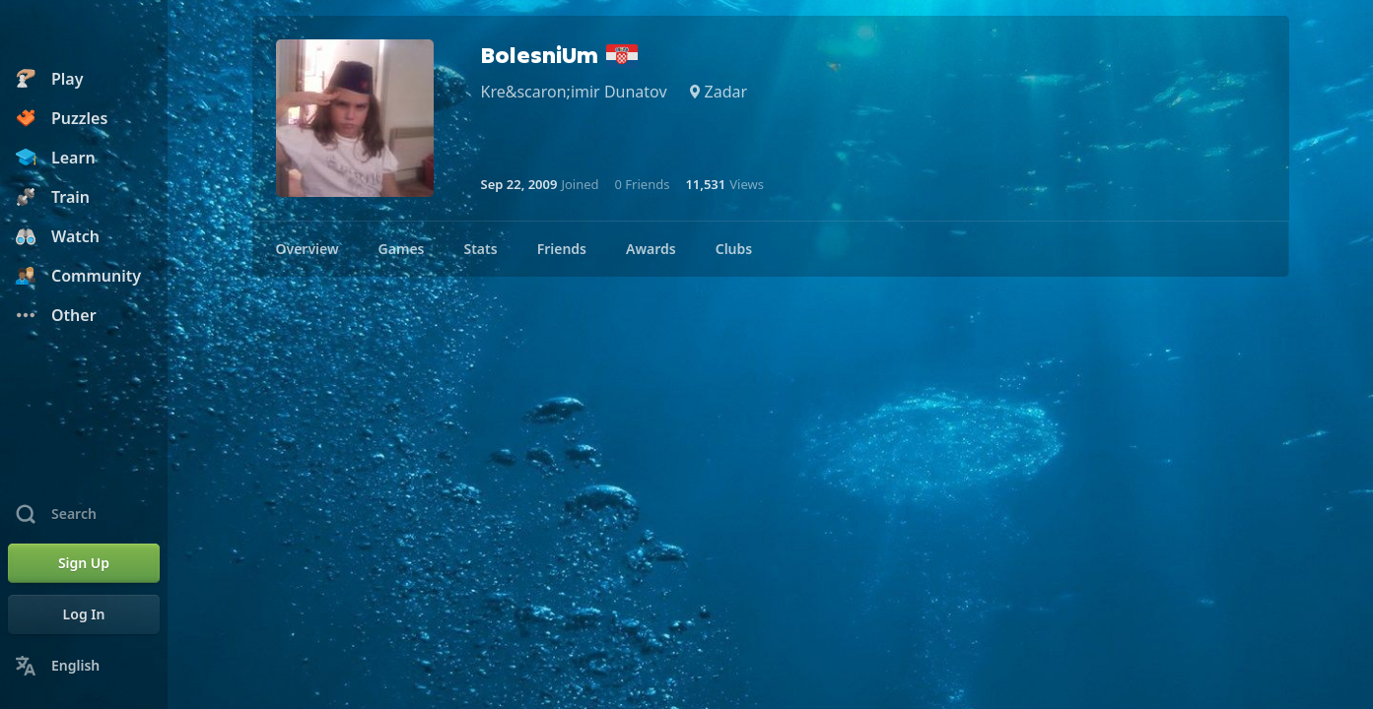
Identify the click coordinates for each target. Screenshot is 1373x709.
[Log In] (84, 614)
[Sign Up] (84, 563)
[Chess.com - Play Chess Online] (84, 33)
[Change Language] (84, 665)
